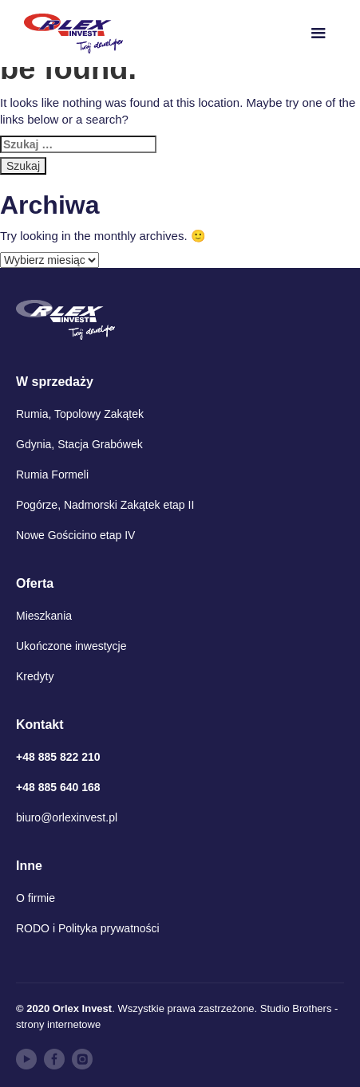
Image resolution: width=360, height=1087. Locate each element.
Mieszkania (44, 615)
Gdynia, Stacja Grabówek (79, 444)
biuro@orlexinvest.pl (66, 817)
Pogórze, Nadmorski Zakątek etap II (105, 504)
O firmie (35, 898)
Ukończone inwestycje (71, 646)
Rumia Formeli (52, 474)
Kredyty (34, 676)
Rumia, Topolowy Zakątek (80, 414)
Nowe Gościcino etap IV (75, 535)
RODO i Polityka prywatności (88, 928)
